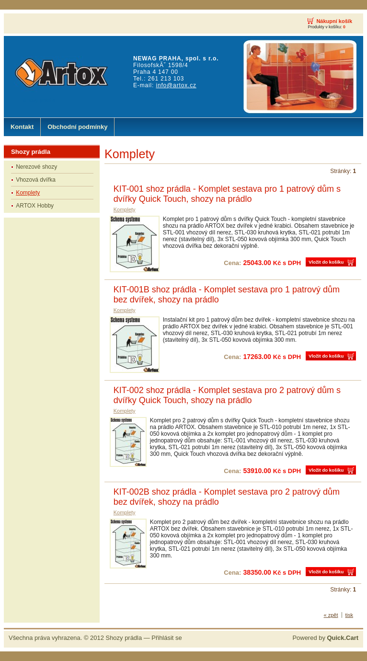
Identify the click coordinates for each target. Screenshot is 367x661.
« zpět (331, 615)
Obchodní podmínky (77, 126)
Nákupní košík (334, 21)
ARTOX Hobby (35, 205)
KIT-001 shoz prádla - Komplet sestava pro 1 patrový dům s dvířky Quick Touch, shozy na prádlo (227, 194)
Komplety (28, 192)
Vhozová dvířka (36, 179)
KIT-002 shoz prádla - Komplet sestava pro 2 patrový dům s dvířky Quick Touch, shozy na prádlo (227, 395)
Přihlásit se (166, 637)
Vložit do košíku (326, 262)
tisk (349, 615)
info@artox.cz (176, 85)
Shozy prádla (124, 637)
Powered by (325, 637)
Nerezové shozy (36, 166)
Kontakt (22, 126)
